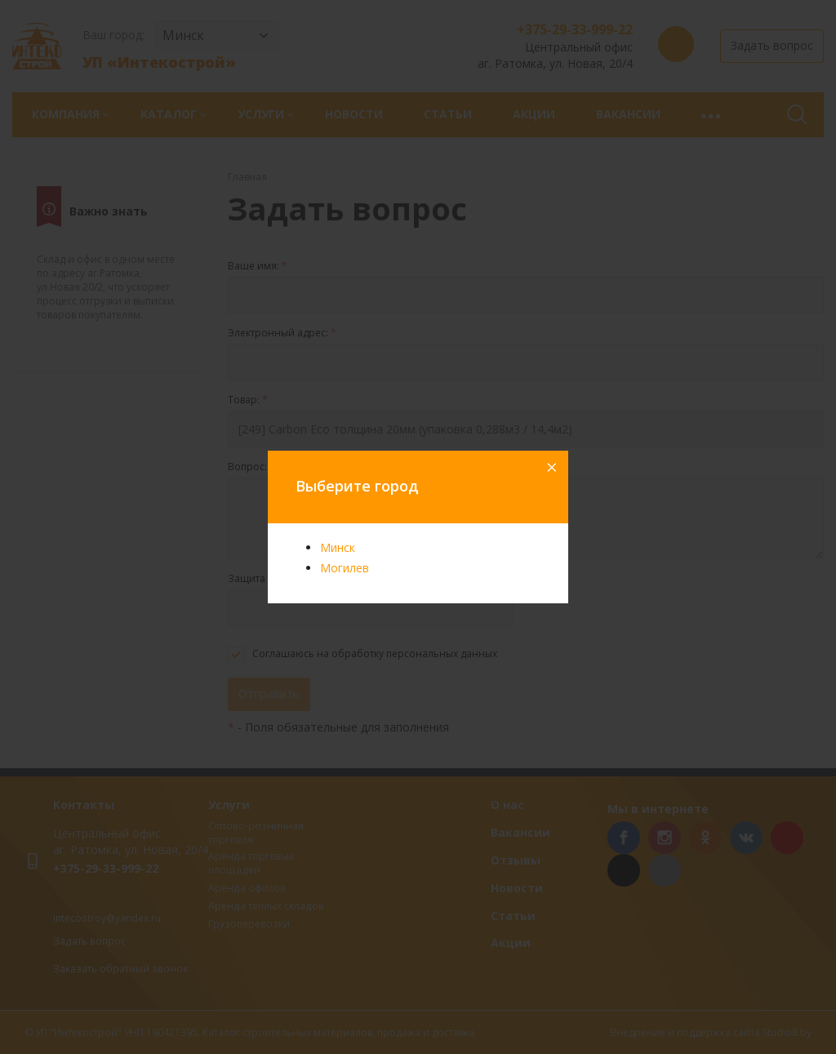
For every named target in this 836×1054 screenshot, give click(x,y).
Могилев (344, 568)
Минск (337, 547)
